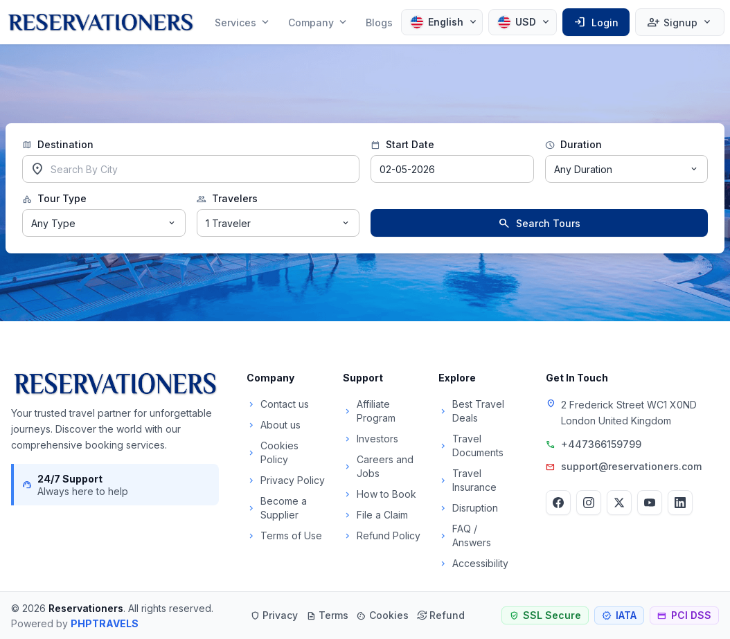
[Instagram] (588, 502)
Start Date (402, 145)
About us (274, 425)
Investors (370, 438)
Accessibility (473, 563)
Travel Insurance (467, 480)
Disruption (468, 508)
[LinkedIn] (680, 502)
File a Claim (375, 515)
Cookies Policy (273, 452)
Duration (573, 145)
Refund (441, 615)
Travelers (227, 199)
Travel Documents (471, 445)
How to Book (379, 494)
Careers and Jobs (378, 466)
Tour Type (54, 199)
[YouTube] (649, 502)
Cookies (383, 615)
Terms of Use (284, 535)
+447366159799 (601, 444)
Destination (58, 145)
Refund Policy (381, 535)
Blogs (379, 22)
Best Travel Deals (471, 411)
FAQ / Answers (464, 535)
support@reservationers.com (631, 466)
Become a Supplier (277, 508)
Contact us (278, 404)
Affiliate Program (369, 411)
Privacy (274, 615)
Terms (327, 615)
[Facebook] (558, 502)
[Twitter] (619, 502)
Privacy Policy (286, 480)
